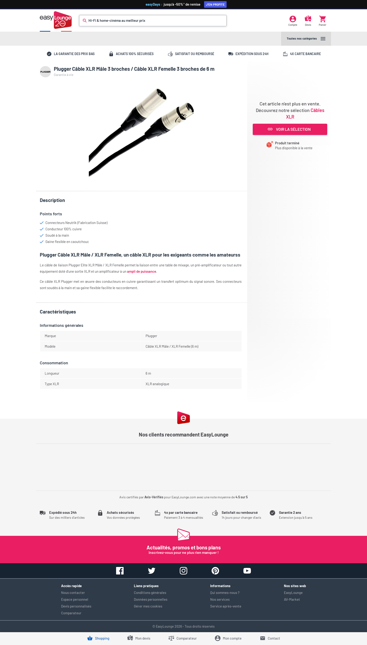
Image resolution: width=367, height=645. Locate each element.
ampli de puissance (141, 271)
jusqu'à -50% (185, 4)
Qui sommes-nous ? (224, 592)
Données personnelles (150, 599)
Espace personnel (74, 599)
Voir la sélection (289, 129)
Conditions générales (150, 592)
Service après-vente (225, 606)
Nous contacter (73, 592)
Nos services (220, 599)
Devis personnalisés (76, 606)
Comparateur (71, 613)
